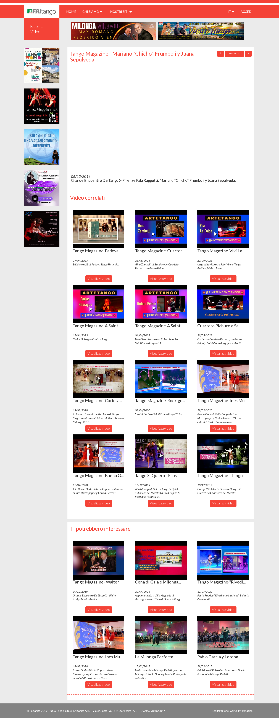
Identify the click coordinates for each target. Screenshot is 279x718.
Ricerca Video (37, 29)
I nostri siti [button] (120, 12)
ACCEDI (246, 12)
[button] (98, 229)
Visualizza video (99, 279)
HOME (72, 11)
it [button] (231, 12)
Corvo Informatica (241, 710)
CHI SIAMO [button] (92, 12)
